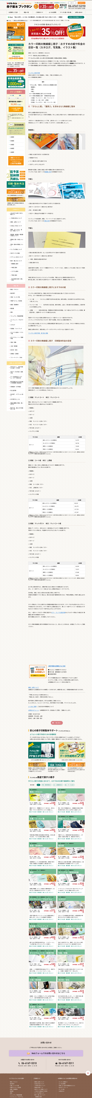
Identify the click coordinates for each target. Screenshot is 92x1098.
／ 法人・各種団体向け (70, 816)
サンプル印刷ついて (39, 1093)
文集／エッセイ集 (15, 297)
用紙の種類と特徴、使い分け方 (16, 403)
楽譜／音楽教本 (14, 304)
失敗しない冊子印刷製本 (16, 363)
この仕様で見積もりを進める (16, 109)
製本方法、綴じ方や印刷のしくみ (16, 408)
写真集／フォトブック (16, 328)
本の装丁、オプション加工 (16, 395)
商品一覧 (16, 285)
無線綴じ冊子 (48, 171)
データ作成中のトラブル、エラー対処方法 (16, 377)
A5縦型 (12, 144)
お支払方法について (39, 1083)
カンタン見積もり (63, 1082)
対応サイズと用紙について (40, 1089)
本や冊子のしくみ (15, 399)
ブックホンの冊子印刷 (34, 73)
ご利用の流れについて (16, 218)
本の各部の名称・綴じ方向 (17, 279)
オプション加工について (16, 257)
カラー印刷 (42, 58)
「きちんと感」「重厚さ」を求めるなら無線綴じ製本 (43, 85)
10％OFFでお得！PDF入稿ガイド (16, 214)
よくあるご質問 (32, 706)
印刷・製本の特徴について (16, 245)
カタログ (12, 324)
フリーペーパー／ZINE (16, 357)
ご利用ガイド (15, 209)
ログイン (82, 2)
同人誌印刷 (13, 390)
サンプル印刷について (16, 249)
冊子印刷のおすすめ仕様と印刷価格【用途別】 (16, 382)
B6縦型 (12, 148)
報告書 (12, 308)
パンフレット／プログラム (16, 320)
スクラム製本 (14, 271)
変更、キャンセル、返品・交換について (16, 230)
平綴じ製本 (14, 275)
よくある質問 (62, 1083)
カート (72, 2)
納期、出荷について (15, 222)
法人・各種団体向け (62, 897)
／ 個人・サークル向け (49, 897)
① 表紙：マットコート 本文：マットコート (42, 98)
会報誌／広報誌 (14, 353)
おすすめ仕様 (32, 812)
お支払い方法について (16, 225)
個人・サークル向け (33, 924)
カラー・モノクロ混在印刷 (58, 612)
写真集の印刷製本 (58, 58)
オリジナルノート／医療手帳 (16, 338)
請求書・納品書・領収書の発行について (16, 235)
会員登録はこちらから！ (60, 2)
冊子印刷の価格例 (49, 58)
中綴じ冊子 (47, 221)
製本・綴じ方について (16, 260)
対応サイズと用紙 (15, 253)
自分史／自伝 (13, 349)
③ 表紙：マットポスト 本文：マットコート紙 (43, 102)
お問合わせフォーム (33, 710)
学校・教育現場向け (33, 789)
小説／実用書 (13, 346)
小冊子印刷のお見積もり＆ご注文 (56, 666)
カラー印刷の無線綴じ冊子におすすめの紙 (40, 93)
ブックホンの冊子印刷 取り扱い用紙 (38, 333)
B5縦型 (12, 140)
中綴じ (32, 89)
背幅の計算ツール (38, 1087)
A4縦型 (12, 137)
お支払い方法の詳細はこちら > (76, 17)
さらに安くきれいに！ (48, 812)
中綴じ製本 (14, 267)
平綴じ (32, 91)
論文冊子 (12, 293)
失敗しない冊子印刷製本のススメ (21, 20)
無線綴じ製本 (14, 263)
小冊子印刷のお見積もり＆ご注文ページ (61, 452)
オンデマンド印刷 (35, 58)
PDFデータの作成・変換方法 (16, 372)
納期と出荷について (39, 1082)
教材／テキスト (14, 289)
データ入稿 (61, 1089)
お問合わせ (61, 1091)
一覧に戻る (56, 723)
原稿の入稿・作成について (16, 240)
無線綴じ (65, 58)
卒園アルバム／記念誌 (16, 300)
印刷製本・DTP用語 (15, 386)
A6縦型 (12, 152)
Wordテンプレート (63, 1087)
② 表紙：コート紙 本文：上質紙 (39, 100)
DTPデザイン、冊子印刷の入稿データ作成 (16, 367)
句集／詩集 (13, 342)
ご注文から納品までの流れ (40, 1091)
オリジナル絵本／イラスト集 (16, 333)
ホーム (9, 20)
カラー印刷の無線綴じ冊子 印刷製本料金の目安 (42, 95)
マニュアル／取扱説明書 (16, 316)
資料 (11, 312)
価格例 (40, 812)
